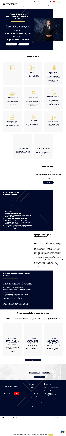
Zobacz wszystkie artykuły (33, 382)
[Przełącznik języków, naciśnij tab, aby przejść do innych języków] (62, 2)
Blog (62, 5)
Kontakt (22, 7)
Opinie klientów (42, 5)
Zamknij (50, 434)
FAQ (19, 7)
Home (19, 5)
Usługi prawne (25, 5)
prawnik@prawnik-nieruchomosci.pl (54, 404)
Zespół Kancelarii (34, 5)
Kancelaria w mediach (55, 5)
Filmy (48, 5)
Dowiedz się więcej (43, 434)
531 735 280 (49, 407)
